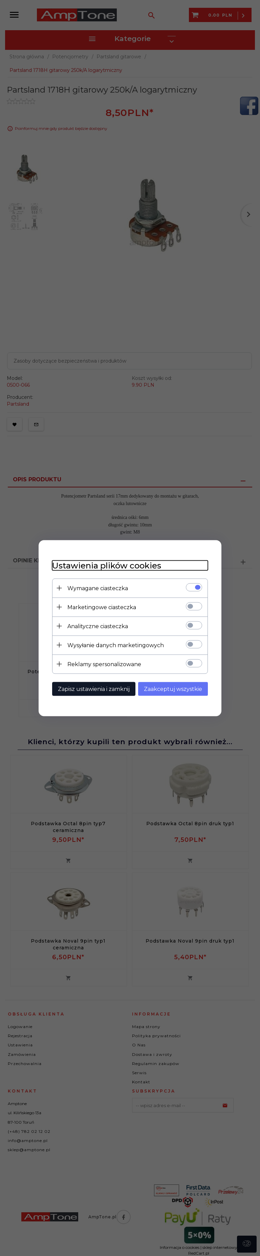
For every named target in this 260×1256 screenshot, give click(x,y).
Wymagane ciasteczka (97, 588)
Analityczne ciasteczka (97, 626)
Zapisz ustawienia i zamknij (94, 688)
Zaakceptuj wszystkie (173, 688)
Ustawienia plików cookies (106, 565)
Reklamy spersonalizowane (104, 664)
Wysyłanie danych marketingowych (115, 645)
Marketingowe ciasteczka (101, 607)
